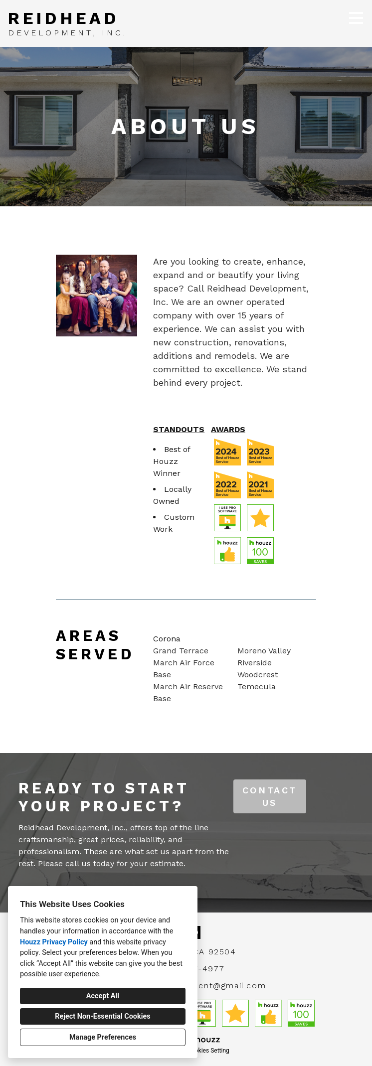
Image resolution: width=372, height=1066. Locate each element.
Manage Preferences (102, 1037)
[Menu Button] (356, 18)
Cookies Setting (208, 1050)
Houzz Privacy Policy (54, 942)
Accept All (102, 996)
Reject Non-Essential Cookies (102, 1016)
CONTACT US (269, 796)
